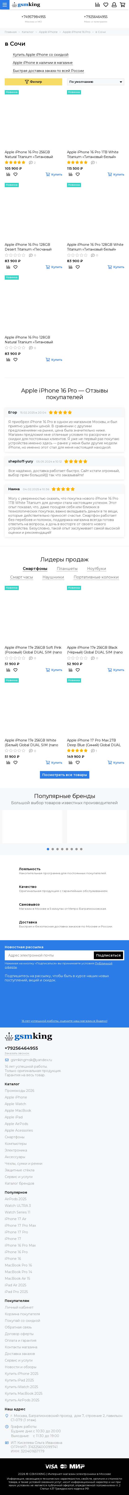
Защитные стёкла (19, 1170)
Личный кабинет (19, 1307)
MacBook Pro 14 (18, 1272)
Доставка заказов (20, 1354)
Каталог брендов (19, 1183)
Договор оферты (19, 1334)
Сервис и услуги (19, 1177)
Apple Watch (15, 1104)
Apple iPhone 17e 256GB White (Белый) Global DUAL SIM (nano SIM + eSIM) (31, 742)
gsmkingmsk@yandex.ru (31, 1060)
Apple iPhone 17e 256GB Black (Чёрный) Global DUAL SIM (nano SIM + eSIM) (95, 650)
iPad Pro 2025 (16, 1292)
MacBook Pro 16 (18, 1265)
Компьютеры (16, 1144)
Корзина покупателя (22, 1314)
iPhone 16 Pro (16, 1252)
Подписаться (108, 955)
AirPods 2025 (15, 1199)
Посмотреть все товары (64, 775)
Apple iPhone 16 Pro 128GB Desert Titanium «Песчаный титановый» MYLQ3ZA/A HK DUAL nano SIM (28, 247)
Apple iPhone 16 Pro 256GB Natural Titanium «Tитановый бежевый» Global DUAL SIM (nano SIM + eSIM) (29, 154)
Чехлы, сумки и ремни (23, 1163)
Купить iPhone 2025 (21, 1374)
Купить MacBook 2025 (23, 1393)
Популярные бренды (64, 796)
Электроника (16, 1150)
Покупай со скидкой (22, 1321)
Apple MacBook (18, 1110)
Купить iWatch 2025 (21, 1387)
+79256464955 (95, 17)
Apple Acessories (19, 1130)
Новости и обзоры (20, 1367)
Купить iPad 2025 (19, 1380)
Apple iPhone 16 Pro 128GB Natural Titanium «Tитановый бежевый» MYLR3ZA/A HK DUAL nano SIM (32, 339)
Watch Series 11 (17, 1212)
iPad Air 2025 (15, 1285)
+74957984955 (33, 17)
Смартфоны (14, 1137)
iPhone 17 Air (15, 1219)
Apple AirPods (16, 1124)
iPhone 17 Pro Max (20, 1225)
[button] (48, 849)
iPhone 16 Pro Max (20, 1245)
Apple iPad (14, 1117)
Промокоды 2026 (19, 1091)
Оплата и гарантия (20, 1340)
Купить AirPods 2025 (22, 1400)
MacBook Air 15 (17, 1278)
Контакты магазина (21, 1347)
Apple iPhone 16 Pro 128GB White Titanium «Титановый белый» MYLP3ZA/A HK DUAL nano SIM (95, 247)
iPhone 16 (13, 1259)
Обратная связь (18, 1327)
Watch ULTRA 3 (18, 1206)
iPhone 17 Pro (16, 1232)
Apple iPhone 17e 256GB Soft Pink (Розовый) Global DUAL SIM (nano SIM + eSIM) (33, 650)
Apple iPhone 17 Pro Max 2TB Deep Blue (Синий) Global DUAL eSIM (94, 742)
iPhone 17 (13, 1239)
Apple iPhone (16, 1097)
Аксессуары (15, 1157)
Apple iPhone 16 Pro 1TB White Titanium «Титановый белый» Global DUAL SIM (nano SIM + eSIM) (93, 154)
